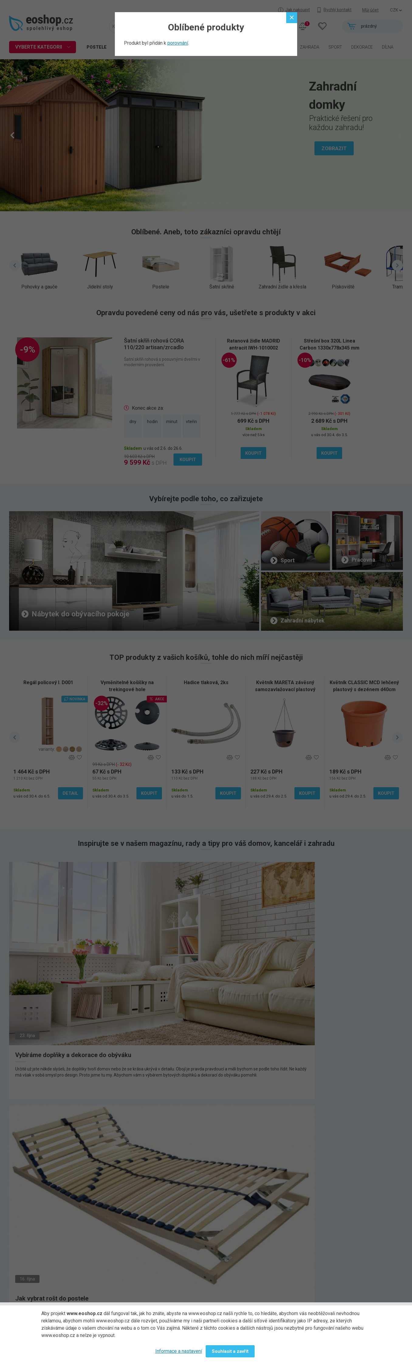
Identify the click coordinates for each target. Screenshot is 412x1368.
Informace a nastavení (178, 1351)
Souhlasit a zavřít (230, 1351)
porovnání (177, 43)
